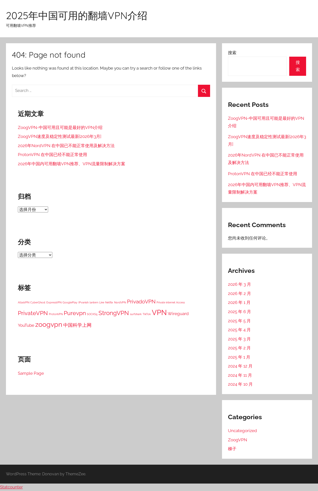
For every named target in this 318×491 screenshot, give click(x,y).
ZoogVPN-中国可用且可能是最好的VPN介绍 (60, 127)
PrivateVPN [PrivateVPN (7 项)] (33, 313)
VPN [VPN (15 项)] (159, 312)
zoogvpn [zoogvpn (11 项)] (48, 324)
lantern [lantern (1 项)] (94, 302)
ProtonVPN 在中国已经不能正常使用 (52, 154)
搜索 (232, 52)
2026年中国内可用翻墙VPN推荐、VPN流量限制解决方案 (71, 163)
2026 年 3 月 (239, 284)
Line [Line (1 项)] (101, 302)
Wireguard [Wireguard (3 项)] (178, 313)
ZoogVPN (237, 439)
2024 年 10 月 (240, 384)
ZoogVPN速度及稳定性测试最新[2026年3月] (59, 136)
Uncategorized (242, 430)
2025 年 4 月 (239, 329)
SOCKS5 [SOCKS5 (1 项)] (92, 314)
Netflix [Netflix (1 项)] (109, 302)
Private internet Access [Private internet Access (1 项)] (171, 302)
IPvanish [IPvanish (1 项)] (83, 302)
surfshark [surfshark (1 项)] (136, 314)
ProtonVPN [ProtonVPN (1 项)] (56, 314)
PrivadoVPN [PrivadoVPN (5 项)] (141, 302)
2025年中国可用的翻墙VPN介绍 (76, 15)
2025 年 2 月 (239, 347)
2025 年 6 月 (239, 311)
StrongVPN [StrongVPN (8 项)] (113, 313)
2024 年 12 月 (240, 366)
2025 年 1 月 (239, 357)
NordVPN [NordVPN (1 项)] (120, 302)
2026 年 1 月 (239, 302)
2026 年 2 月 (239, 293)
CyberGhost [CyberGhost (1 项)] (37, 302)
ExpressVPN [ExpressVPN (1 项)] (54, 302)
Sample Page (31, 373)
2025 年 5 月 (239, 320)
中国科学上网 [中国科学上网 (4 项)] (77, 325)
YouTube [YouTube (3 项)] (26, 325)
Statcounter (11, 487)
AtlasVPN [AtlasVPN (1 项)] (23, 302)
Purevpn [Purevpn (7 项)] (75, 313)
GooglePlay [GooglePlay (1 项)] (70, 302)
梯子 (232, 448)
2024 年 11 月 (240, 375)
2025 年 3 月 (239, 338)
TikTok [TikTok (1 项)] (147, 314)
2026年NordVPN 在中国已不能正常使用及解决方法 (66, 145)
